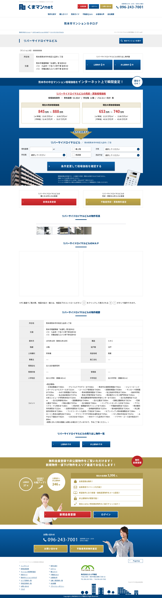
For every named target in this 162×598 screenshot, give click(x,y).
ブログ (23, 589)
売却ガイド (24, 574)
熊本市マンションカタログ (29, 577)
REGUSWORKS (139, 582)
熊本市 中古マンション (25, 32)
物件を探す (54, 566)
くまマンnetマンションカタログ (40, 32)
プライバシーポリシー (57, 586)
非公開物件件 (127, 64)
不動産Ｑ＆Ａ (55, 574)
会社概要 (53, 583)
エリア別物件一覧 (26, 580)
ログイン (53, 568)
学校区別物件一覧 (26, 583)
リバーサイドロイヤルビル (57, 32)
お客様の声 (54, 577)
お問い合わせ (25, 586)
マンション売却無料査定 (28, 571)
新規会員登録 (25, 568)
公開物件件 (99, 64)
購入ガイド (54, 571)
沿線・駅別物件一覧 (57, 580)
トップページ (25, 566)
